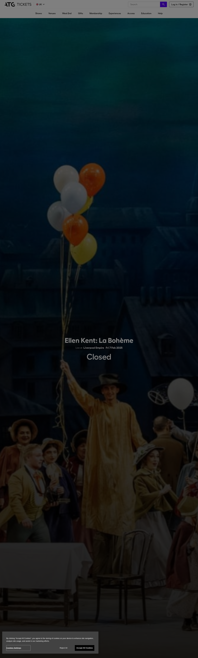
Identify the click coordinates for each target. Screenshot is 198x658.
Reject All (63, 648)
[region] (50, 643)
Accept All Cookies (84, 648)
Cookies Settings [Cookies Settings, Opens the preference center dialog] (13, 648)
